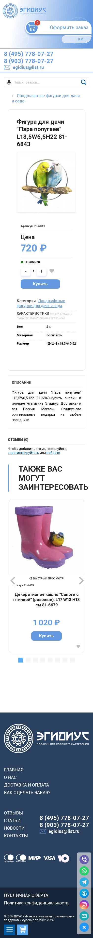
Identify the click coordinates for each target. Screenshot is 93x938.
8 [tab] (72, 660)
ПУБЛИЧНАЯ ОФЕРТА (26, 895)
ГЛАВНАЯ (13, 769)
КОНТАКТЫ (16, 835)
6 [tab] (57, 660)
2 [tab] (28, 660)
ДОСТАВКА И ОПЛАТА (26, 785)
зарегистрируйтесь (23, 453)
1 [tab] (20, 660)
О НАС (10, 777)
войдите (53, 453)
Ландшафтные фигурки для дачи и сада (41, 303)
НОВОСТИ (14, 828)
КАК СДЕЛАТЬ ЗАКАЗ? (27, 792)
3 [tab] (35, 660)
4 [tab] (42, 660)
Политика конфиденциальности (36, 902)
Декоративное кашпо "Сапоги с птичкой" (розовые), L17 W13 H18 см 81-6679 (46, 599)
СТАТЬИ (12, 820)
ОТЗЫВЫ (13, 812)
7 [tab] (64, 660)
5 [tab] (50, 660)
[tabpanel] (46, 576)
